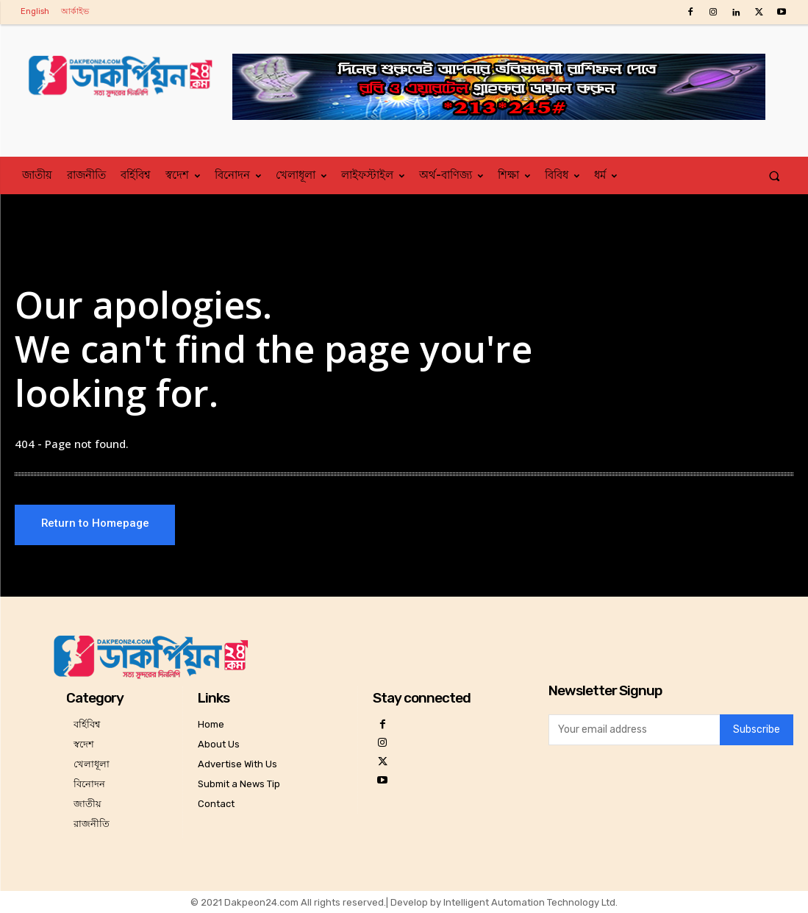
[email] (634, 729)
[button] (774, 175)
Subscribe (756, 730)
